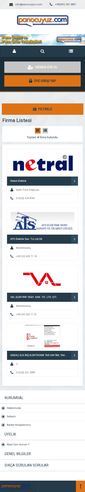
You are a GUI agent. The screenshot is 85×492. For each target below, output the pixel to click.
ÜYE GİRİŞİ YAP (42, 81)
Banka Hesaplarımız (19, 424)
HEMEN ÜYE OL (43, 67)
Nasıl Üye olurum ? (18, 444)
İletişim (11, 416)
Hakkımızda (14, 408)
